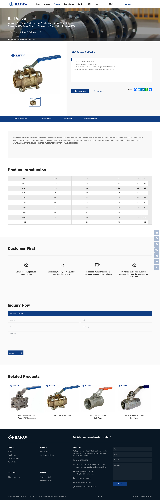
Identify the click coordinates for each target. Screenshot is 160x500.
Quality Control (69, 4)
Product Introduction (21, 119)
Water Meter (12, 462)
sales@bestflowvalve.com (85, 474)
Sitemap (135, 496)
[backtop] (156, 267)
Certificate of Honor (47, 455)
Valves (25, 39)
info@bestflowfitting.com (84, 471)
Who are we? (44, 452)
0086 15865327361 (82, 460)
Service (80, 4)
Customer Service (46, 480)
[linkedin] (101, 496)
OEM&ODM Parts (13, 458)
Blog (96, 4)
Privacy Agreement (146, 496)
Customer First (46, 119)
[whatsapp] (156, 238)
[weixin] (156, 250)
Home (38, 4)
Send (120, 484)
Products (57, 4)
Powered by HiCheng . (60, 496)
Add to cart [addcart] (99, 91)
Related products (90, 119)
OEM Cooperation (14, 477)
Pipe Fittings (12, 455)
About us (47, 4)
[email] (156, 232)
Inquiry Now (80, 91)
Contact (127, 4)
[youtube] (98, 496)
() (110, 4)
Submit (15, 353)
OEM (89, 4)
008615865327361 (89, 487)
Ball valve (32, 39)
